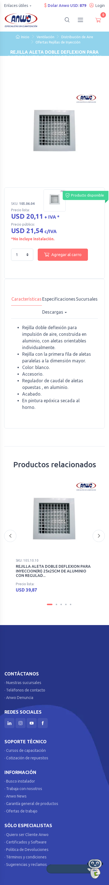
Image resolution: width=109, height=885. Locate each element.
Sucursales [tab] (87, 298)
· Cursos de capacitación (25, 747)
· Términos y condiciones (25, 853)
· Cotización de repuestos (26, 754)
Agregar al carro (63, 254)
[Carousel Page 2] (56, 601)
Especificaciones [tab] (58, 298)
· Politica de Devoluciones (26, 846)
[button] (67, 20)
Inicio (22, 37)
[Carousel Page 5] (70, 601)
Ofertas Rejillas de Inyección (58, 42)
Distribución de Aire (77, 37)
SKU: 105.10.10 (27, 560)
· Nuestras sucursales (22, 679)
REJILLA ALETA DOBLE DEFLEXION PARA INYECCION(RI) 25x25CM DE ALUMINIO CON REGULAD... (53, 571)
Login (97, 5)
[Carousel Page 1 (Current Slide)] (49, 601)
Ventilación (45, 37)
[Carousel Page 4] (66, 601)
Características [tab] (26, 298)
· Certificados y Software (25, 838)
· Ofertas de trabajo (20, 808)
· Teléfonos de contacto (24, 686)
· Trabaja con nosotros (23, 785)
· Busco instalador (19, 778)
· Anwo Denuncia (18, 694)
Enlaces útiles (16, 5)
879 (83, 5)
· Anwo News (15, 793)
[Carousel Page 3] (61, 601)
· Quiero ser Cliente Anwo (26, 831)
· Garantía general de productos (31, 800)
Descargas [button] (52, 311)
